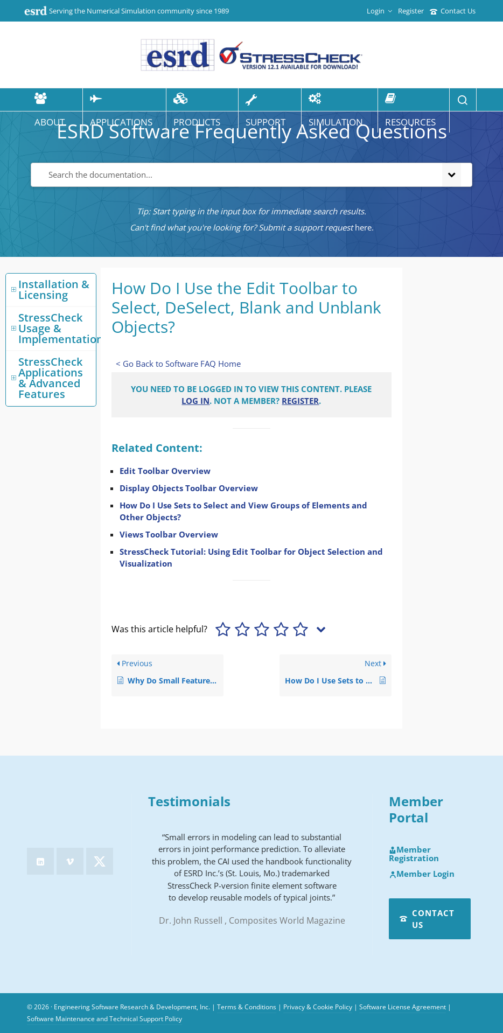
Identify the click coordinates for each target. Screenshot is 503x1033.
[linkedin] (40, 861)
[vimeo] (70, 861)
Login (379, 11)
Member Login (422, 874)
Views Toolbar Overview (169, 534)
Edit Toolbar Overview (165, 470)
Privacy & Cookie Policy (317, 1006)
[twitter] (99, 861)
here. (364, 227)
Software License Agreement (402, 1006)
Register (411, 11)
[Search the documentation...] (234, 174)
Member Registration (414, 854)
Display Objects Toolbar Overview (189, 488)
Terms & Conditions (246, 1006)
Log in (195, 400)
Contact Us (453, 11)
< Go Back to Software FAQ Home (178, 363)
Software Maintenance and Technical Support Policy (104, 1018)
